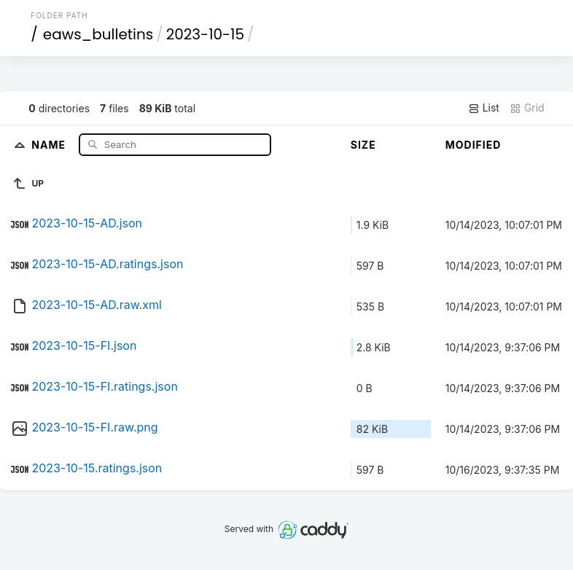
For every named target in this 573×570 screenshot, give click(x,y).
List (483, 107)
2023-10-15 (205, 34)
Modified (473, 144)
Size (363, 144)
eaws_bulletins (98, 34)
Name (50, 144)
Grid (527, 107)
